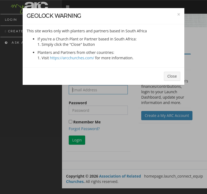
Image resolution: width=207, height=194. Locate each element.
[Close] (178, 14)
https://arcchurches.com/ (72, 57)
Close (172, 76)
